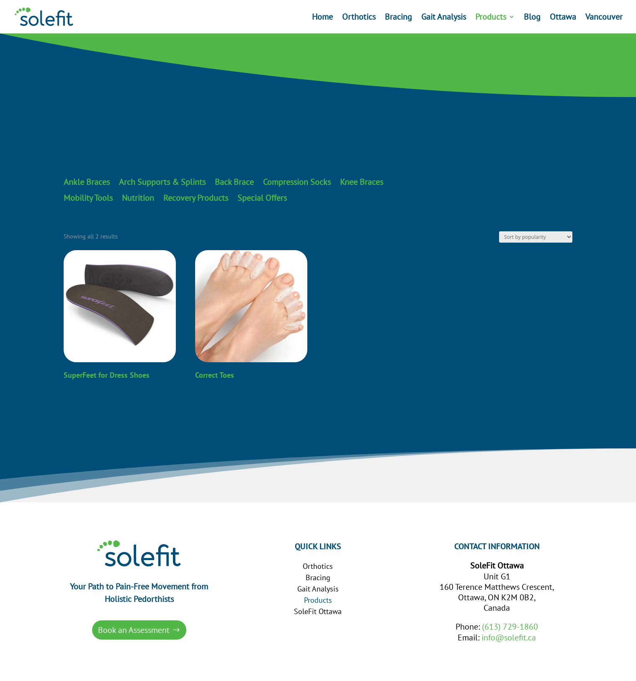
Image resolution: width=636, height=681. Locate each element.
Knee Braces (361, 182)
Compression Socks (297, 182)
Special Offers (262, 198)
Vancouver (604, 18)
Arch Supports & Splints (162, 182)
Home (322, 18)
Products (490, 18)
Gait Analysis (443, 18)
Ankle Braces (87, 182)
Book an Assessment (134, 630)
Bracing (398, 18)
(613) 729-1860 (510, 626)
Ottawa (563, 18)
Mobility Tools (88, 198)
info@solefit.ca (509, 637)
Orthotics (359, 18)
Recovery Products (195, 198)
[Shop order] (535, 237)
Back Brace (234, 182)
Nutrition (138, 198)
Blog (532, 18)
